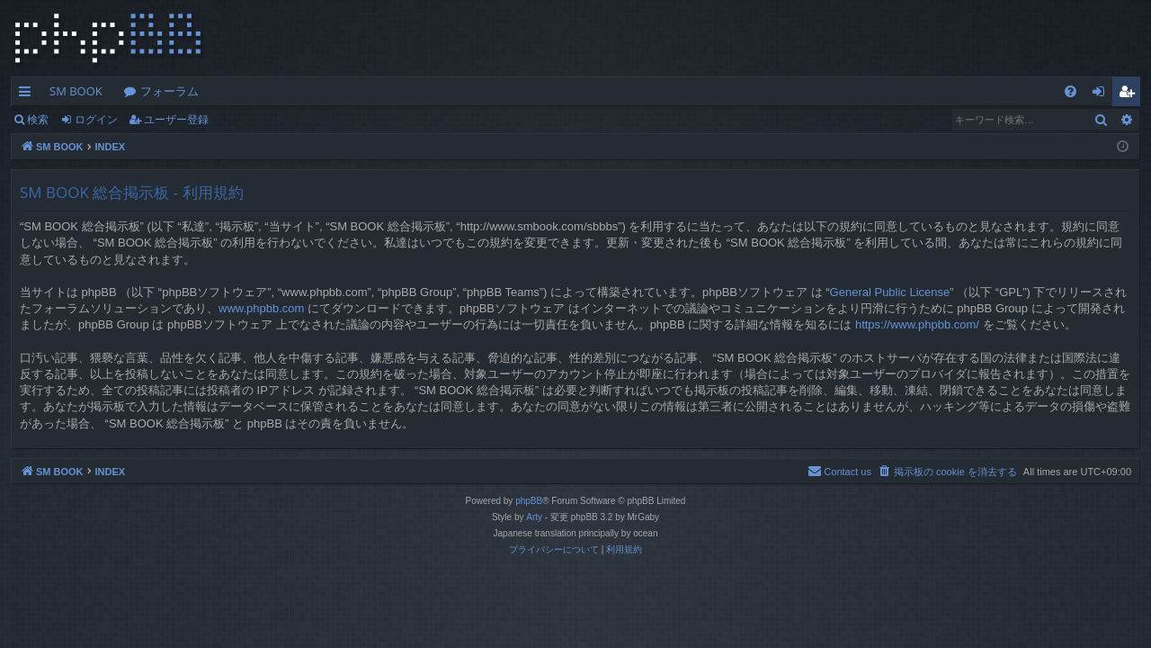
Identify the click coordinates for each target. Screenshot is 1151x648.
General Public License (890, 292)
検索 (38, 119)
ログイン (96, 119)
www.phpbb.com (261, 308)
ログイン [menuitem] (1102, 94)
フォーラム (169, 91)
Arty (534, 517)
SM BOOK (76, 91)
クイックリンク (28, 94)
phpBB (528, 501)
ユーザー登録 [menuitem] (1130, 94)
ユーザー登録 (176, 119)
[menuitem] (1070, 91)
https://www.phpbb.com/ (917, 324)
